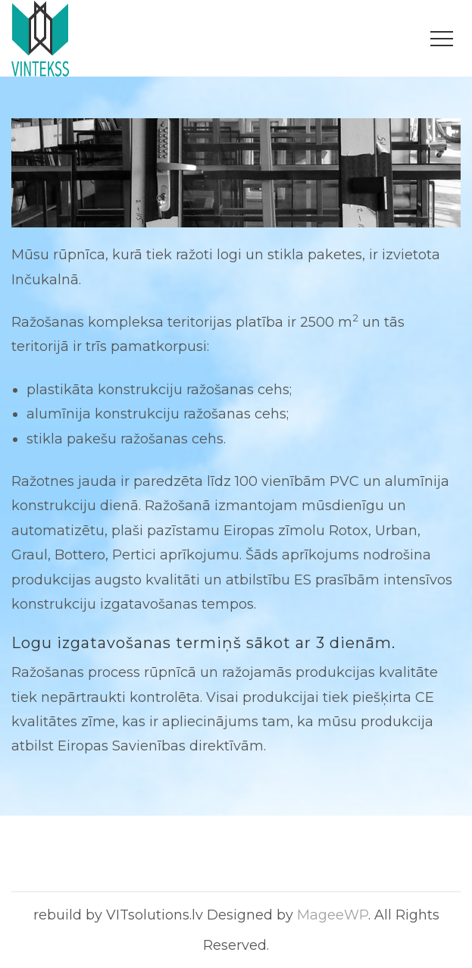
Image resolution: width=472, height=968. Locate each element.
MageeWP (332, 915)
